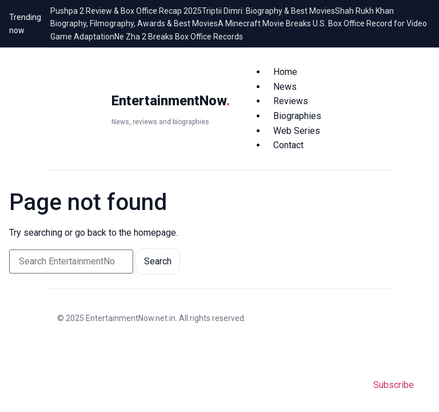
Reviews (290, 101)
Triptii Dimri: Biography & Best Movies (268, 10)
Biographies (297, 115)
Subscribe (393, 384)
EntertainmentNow (170, 101)
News (285, 86)
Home (285, 71)
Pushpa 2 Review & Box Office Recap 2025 (126, 10)
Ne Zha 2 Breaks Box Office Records (178, 36)
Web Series (296, 130)
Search (157, 261)
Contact (288, 145)
